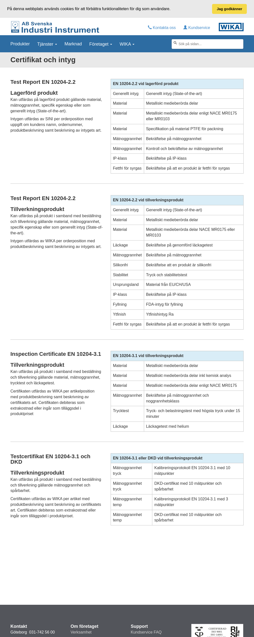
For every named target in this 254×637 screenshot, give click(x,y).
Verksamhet (81, 632)
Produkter (20, 43)
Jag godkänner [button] (229, 9)
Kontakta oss (162, 27)
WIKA (127, 43)
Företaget (100, 43)
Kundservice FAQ (146, 632)
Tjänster (47, 43)
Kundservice (196, 27)
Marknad (73, 43)
